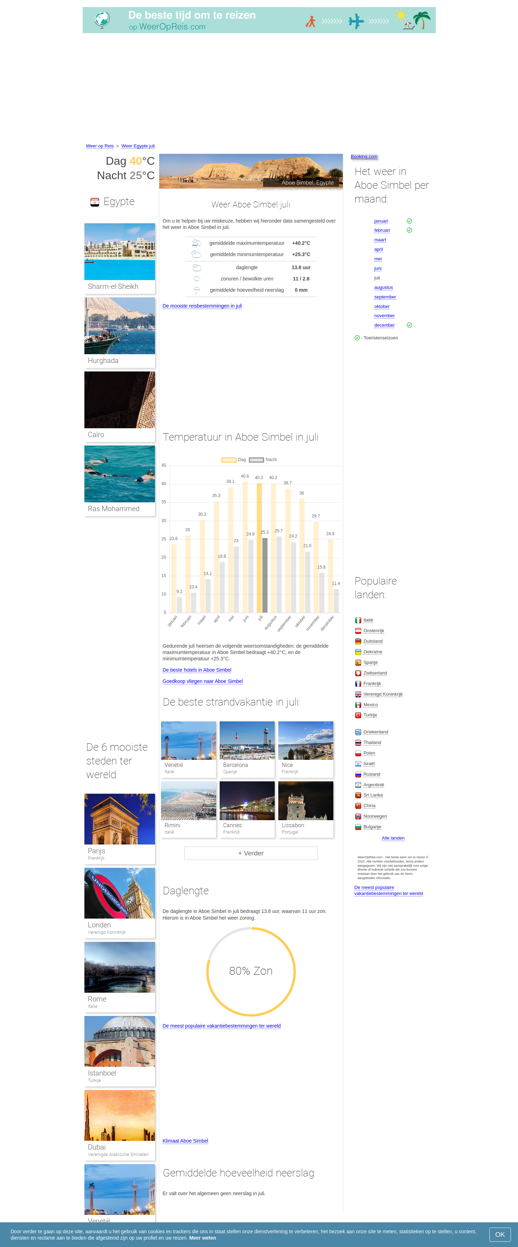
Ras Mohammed (114, 508)
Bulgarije (372, 826)
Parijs (96, 851)
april (378, 249)
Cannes (232, 825)
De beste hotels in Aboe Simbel (197, 670)
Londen (99, 925)
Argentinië (373, 784)
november (384, 315)
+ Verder (250, 853)
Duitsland (372, 641)
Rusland (371, 774)
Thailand (372, 742)
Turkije (94, 1080)
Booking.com (364, 156)
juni (377, 268)
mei (378, 258)
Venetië (174, 765)
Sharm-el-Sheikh (113, 286)
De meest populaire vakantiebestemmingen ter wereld (222, 1026)
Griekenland (375, 731)
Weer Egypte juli (138, 146)
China (369, 805)
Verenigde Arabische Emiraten (118, 1154)
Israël (369, 763)
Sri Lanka (373, 795)
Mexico (370, 704)
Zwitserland (375, 673)
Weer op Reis (100, 146)
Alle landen (393, 838)
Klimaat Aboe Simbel (185, 1141)
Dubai (97, 1147)
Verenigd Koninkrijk (107, 932)
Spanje (370, 662)
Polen (369, 753)
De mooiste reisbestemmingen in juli (202, 306)
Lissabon (293, 825)
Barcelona (235, 765)
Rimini (172, 825)
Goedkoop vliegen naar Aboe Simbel (203, 681)
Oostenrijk (373, 630)
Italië (92, 1006)
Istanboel (102, 1073)
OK (500, 1234)
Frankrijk (96, 858)
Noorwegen (375, 816)
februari (382, 230)
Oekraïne (372, 651)
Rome (97, 999)
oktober (381, 306)
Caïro (96, 434)
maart (380, 239)
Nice (287, 765)
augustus (383, 287)
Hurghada (103, 360)
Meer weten (202, 1238)
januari (381, 221)
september (385, 296)
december (384, 325)
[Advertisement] (259, 89)
